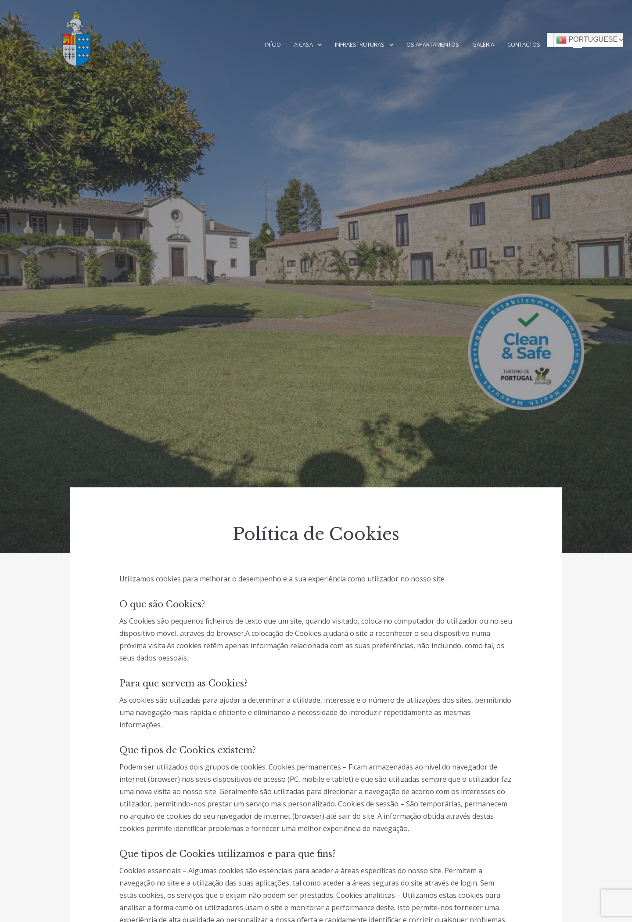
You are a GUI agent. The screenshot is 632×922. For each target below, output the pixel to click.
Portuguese (587, 40)
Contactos (523, 44)
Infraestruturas (359, 44)
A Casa (303, 44)
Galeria (483, 44)
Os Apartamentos (432, 44)
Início (273, 44)
